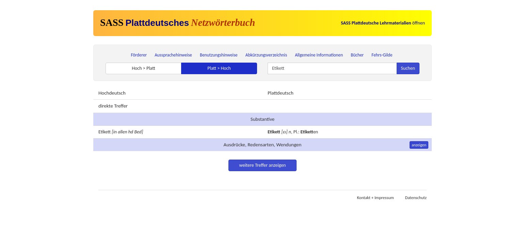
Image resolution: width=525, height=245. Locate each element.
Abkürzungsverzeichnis (266, 55)
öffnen (383, 23)
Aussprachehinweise (173, 55)
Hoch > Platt (143, 68)
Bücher (357, 55)
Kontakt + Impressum (375, 197)
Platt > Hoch (219, 68)
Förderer (139, 55)
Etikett (104, 132)
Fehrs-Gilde (381, 55)
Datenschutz (416, 197)
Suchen (408, 68)
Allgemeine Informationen (319, 55)
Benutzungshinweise (219, 55)
